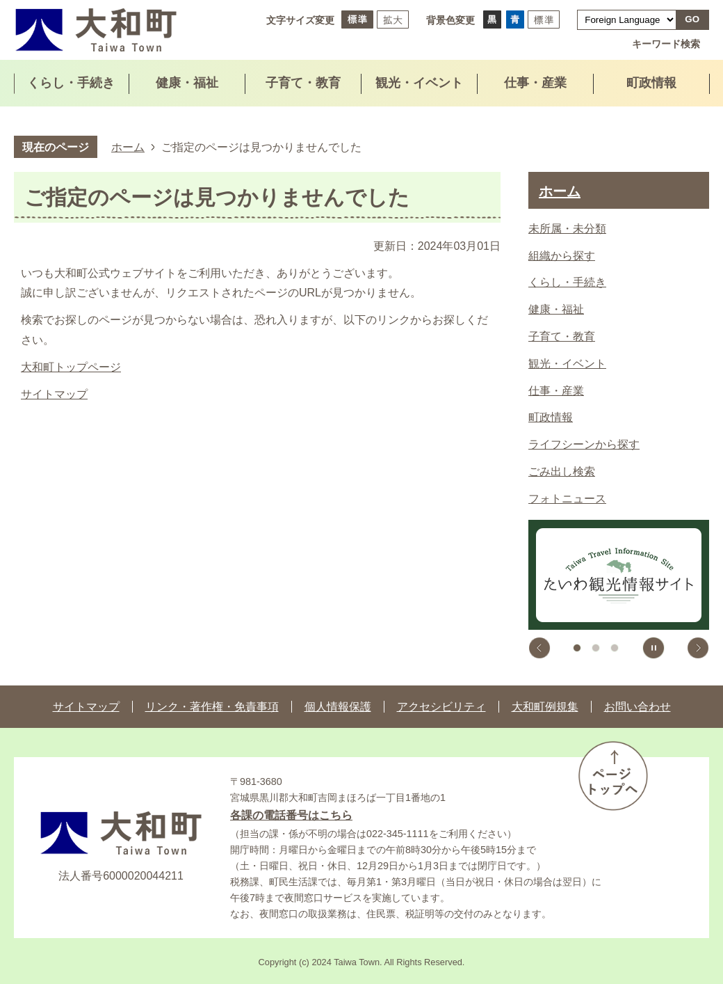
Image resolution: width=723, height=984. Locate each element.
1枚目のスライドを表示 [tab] (577, 648)
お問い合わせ (637, 707)
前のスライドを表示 (539, 648)
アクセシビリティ (441, 707)
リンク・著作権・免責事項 (212, 707)
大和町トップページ (71, 367)
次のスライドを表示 (698, 648)
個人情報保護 (337, 707)
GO (692, 19)
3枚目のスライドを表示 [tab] (614, 648)
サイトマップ (54, 394)
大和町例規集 (545, 707)
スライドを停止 (653, 648)
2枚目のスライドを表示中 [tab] (596, 648)
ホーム (128, 147)
